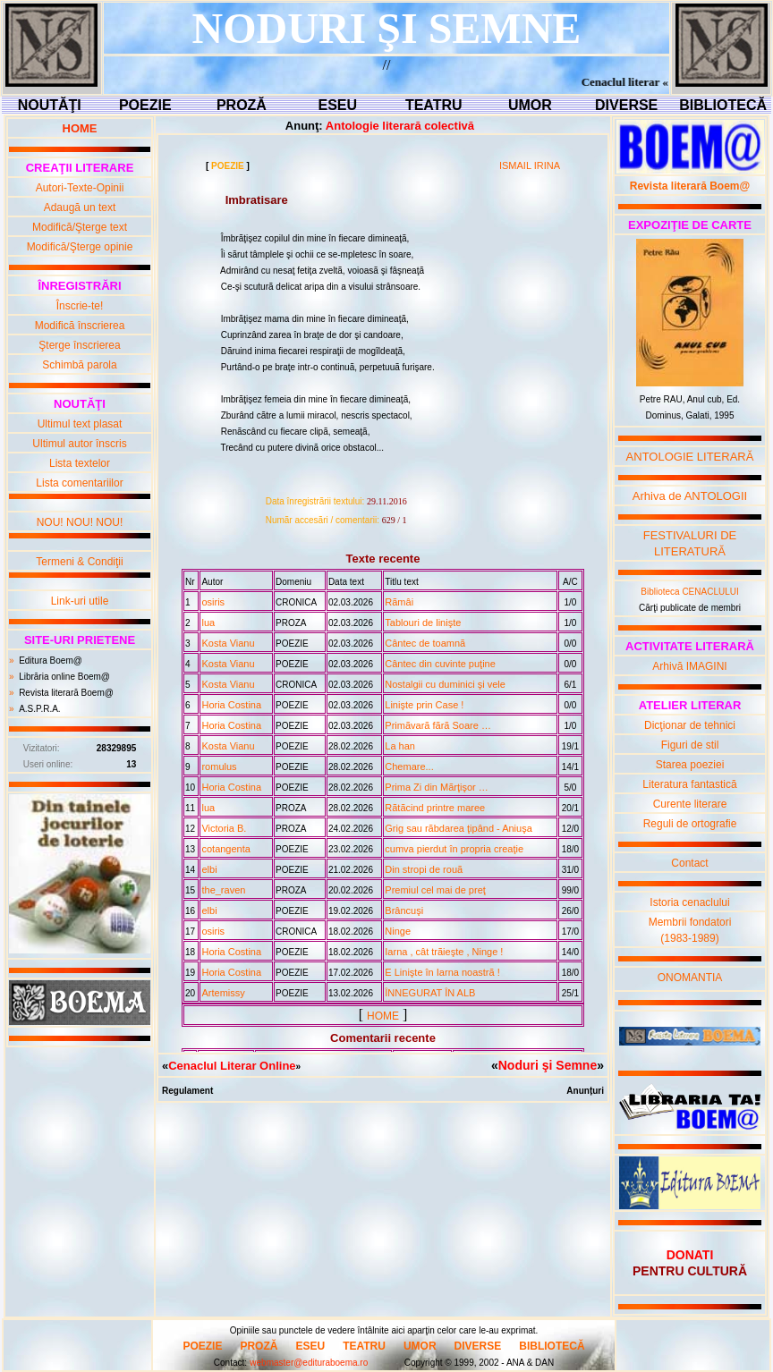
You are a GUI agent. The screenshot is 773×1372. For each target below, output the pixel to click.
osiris (213, 602)
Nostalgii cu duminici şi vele (445, 684)
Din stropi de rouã (424, 869)
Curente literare (690, 804)
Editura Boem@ (50, 660)
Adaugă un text (80, 207)
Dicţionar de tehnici (689, 725)
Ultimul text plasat (80, 424)
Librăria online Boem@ (64, 677)
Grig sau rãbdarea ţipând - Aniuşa (458, 828)
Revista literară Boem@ (66, 693)
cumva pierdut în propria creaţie (454, 848)
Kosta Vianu (227, 643)
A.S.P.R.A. (40, 709)
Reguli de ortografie (690, 823)
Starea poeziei (690, 764)
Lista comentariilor (79, 483)
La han (400, 746)
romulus (218, 766)
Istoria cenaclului (689, 902)
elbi (209, 869)
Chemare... (409, 766)
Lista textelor (79, 463)
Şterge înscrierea (79, 345)
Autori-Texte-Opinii (80, 188)
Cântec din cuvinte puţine (440, 663)
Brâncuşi (404, 910)
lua (208, 622)
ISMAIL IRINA (529, 165)
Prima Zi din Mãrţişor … (436, 787)
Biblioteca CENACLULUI (690, 592)
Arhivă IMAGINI (689, 666)
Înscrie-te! (80, 306)
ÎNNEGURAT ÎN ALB (430, 992)
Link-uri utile (80, 601)
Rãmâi (399, 602)
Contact (689, 863)
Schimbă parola (79, 365)
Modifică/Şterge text (79, 227)
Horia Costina (231, 704)
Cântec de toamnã (425, 643)
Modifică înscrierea (80, 325)
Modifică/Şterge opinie (80, 247)
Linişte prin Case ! (424, 704)
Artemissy (222, 992)
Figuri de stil (690, 745)
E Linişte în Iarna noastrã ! (442, 972)
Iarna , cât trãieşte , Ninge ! (444, 951)
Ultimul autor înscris (79, 443)
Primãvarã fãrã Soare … (438, 725)
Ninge (398, 931)
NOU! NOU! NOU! (80, 522)
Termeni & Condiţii (79, 561)
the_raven (223, 890)
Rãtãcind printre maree (435, 807)
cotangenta (225, 848)
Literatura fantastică (689, 784)
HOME (383, 1016)
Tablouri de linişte (423, 622)
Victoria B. (223, 828)
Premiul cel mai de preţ (435, 890)
